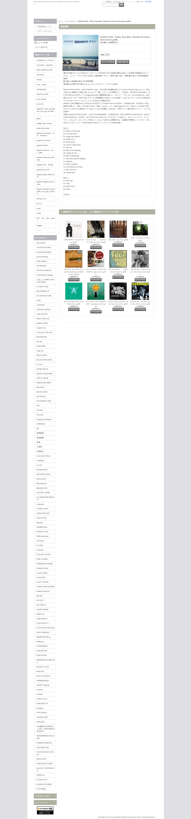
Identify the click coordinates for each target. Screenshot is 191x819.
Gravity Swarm (42, 573)
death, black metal (43, 128)
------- (39, 230)
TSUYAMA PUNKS (44, 248)
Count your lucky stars (44, 332)
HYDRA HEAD (42, 369)
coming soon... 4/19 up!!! (45, 60)
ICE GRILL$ (41, 605)
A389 (39, 300)
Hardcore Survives (43, 591)
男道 (38, 442)
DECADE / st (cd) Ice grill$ (118, 240)
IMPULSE (40, 614)
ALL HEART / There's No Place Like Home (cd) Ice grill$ (140, 271)
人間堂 (39, 447)
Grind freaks (41, 577)
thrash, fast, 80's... (43, 94)
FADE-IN (40, 550)
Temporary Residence (44, 419)
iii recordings (41, 789)
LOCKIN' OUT (42, 780)
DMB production (43, 536)
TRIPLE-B (40, 775)
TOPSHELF (41, 424)
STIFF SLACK (42, 699)
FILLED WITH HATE (44, 360)
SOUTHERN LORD (44, 401)
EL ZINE (40, 545)
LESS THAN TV (43, 623)
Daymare (40, 523)
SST (38, 406)
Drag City (40, 351)
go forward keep (42, 257)
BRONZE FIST (42, 488)
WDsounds (40, 722)
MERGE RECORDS (44, 383)
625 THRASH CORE (44, 296)
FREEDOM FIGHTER (45, 564)
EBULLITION (42, 355)
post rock (40, 104)
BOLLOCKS (41, 479)
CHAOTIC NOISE (43, 493)
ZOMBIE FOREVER (44, 743)
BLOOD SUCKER (43, 474)
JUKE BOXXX (42, 619)
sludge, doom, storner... (45, 123)
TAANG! (40, 410)
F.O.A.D (40, 364)
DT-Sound (40, 541)
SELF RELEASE (43, 747)
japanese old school (43, 140)
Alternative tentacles (44, 309)
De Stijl (39, 342)
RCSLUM (40, 671)
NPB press (40, 642)
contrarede (40, 504)
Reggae (39, 225)
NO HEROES (41, 266)
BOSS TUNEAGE (43, 319)
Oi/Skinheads (41, 89)
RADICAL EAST (43, 667)
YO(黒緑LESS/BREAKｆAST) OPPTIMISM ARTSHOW (46, 728)
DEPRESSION (42, 527)
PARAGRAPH (42, 651)
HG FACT (40, 600)
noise (39, 208)
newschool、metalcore (45, 65)
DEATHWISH (42, 337)
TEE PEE (40, 415)
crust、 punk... (42, 85)
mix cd (39, 204)
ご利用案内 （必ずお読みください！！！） (118, 1)
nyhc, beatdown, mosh (44, 70)
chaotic (39, 80)
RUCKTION (41, 397)
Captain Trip (41, 328)
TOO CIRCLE (42, 713)
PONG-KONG (42, 655)
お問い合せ (139, 1)
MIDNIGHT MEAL (44, 637)
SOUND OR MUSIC (44, 270)
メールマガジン (42, 803)
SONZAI (40, 690)
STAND (39, 694)
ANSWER (40, 461)
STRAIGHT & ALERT (45, 764)
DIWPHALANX (42, 532)
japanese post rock (43, 170)
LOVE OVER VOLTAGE (46, 628)
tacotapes (40, 708)
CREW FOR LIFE (43, 513)
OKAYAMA (41, 243)
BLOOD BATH (42, 470)
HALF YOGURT (43, 582)
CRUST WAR (42, 518)
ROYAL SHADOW (43, 676)
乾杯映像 (40, 438)
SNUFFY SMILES (43, 685)
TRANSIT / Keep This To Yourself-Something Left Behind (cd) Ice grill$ (74, 271)
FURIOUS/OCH (42, 568)
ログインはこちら (45, 31)
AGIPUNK (41, 305)
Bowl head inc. (42, 484)
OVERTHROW (42, 646)
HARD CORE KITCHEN (46, 587)
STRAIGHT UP (42, 704)
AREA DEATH (42, 314)
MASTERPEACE (43, 291)
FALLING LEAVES (44, 554)
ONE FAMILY (42, 261)
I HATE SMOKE (43, 609)
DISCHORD (41, 346)
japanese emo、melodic (45, 165)
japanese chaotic (42, 145)
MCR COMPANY (43, 632)
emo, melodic (41, 99)
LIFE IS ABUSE (42, 378)
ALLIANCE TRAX (43, 456)
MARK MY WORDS (44, 784)
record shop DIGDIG (44, 252)
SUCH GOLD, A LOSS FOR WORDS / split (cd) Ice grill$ (96, 271)
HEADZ (40, 596)
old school (40, 75)
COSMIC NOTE (42, 509)
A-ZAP (39, 465)
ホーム (60, 21)
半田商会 (40, 451)
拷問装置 (40, 433)
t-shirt (39, 213)
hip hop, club (41, 199)
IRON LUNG (41, 759)
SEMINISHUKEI (43, 681)
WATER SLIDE (42, 717)
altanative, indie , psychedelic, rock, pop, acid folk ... (46, 111)
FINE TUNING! (42, 559)
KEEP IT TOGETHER (45, 374)
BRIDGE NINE (42, 323)
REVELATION (42, 392)
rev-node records (42, 287)
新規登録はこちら (45, 26)
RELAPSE (40, 387)
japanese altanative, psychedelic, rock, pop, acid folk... (46, 191)
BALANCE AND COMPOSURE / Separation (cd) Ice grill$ (96, 304)
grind (39, 118)
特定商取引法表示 (43, 796)
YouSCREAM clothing (45, 275)
